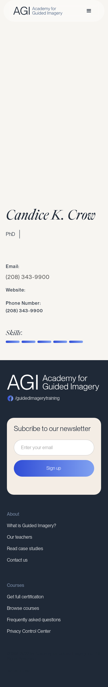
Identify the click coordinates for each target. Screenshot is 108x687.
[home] (36, 10)
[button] (89, 11)
